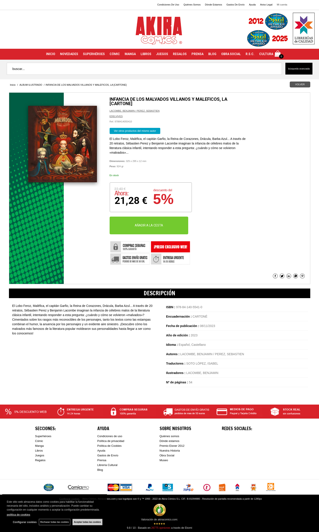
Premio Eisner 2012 (172, 445)
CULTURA (266, 54)
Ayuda (252, 4)
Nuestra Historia (170, 450)
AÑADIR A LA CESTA (149, 225)
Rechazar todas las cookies (54, 522)
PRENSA (197, 54)
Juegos (39, 455)
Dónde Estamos (213, 4)
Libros (39, 450)
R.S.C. (250, 54)
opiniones (160, 527)
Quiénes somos (169, 436)
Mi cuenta (282, 4)
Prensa (101, 460)
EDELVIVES (116, 116)
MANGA (130, 54)
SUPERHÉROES (94, 54)
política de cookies (18, 514)
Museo (164, 460)
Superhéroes (43, 436)
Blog (100, 469)
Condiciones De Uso (168, 4)
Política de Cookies (109, 445)
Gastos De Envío (235, 4)
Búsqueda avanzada (299, 68)
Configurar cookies (24, 522)
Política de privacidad (110, 441)
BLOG (212, 54)
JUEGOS (162, 54)
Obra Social (167, 455)
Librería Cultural (107, 465)
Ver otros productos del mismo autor (135, 130)
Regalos (40, 460)
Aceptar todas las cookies (87, 522)
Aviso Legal (266, 4)
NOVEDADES (69, 54)
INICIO (50, 54)
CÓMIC (115, 54)
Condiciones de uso (109, 436)
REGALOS (180, 54)
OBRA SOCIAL (231, 54)
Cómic (39, 441)
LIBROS (146, 54)
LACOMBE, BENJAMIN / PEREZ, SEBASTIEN (135, 111)
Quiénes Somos (191, 4)
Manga (39, 445)
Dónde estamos (169, 441)
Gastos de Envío (107, 455)
